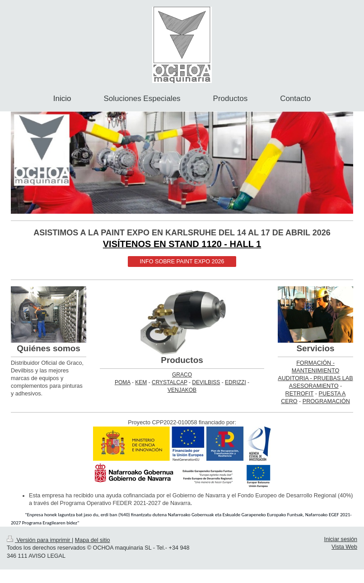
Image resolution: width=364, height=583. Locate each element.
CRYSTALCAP (169, 382)
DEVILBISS (206, 382)
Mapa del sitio (92, 540)
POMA (123, 382)
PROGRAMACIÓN (326, 401)
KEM (141, 382)
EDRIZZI (235, 382)
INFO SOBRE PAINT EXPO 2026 (182, 261)
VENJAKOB (182, 390)
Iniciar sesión (341, 539)
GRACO (182, 375)
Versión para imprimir (39, 540)
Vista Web (344, 547)
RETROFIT (299, 393)
